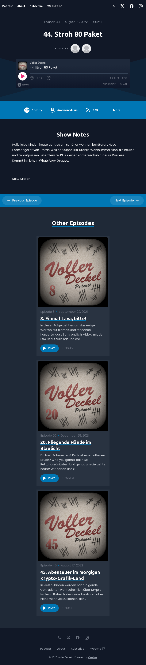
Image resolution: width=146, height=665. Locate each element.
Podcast (7, 6)
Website (55, 6)
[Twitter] (122, 6)
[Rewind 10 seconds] (32, 78)
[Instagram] (140, 6)
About (21, 6)
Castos (92, 657)
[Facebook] (131, 6)
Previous (22, 200)
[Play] (22, 76)
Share (123, 84)
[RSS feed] (113, 6)
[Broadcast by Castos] (23, 85)
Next (127, 200)
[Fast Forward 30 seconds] (49, 78)
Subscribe (36, 6)
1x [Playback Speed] (40, 78)
